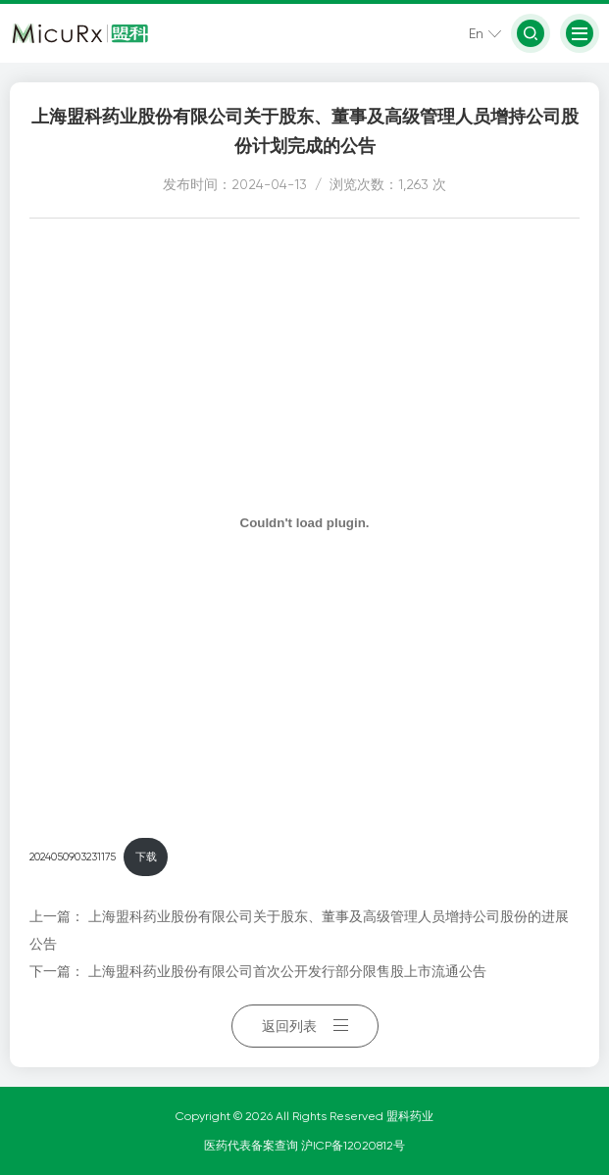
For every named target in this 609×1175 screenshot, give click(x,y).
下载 (146, 857)
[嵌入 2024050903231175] (304, 522)
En (476, 33)
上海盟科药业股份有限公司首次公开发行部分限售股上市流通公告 (287, 971)
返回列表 (305, 1026)
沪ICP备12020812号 (353, 1145)
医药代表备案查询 (252, 1145)
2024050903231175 (72, 857)
